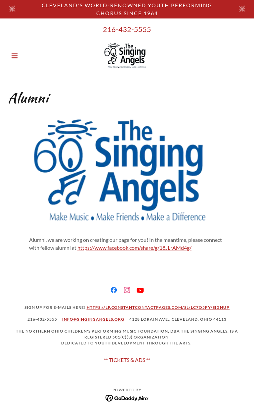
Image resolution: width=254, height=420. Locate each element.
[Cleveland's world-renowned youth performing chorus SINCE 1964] (127, 9)
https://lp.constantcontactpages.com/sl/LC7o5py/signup (158, 307)
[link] (127, 56)
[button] (26, 55)
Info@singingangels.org (93, 319)
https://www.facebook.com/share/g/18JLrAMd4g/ (134, 247)
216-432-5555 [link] (127, 29)
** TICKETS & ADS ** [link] (127, 360)
